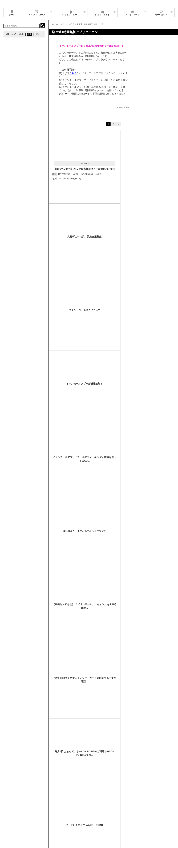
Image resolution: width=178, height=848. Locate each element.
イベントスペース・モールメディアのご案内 (91, 819)
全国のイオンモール (14, 824)
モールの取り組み (58, 824)
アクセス (38, 819)
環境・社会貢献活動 (37, 824)
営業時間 (26, 819)
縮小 (21, 34)
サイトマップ (11, 819)
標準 (29, 34)
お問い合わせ (121, 819)
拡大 (38, 34)
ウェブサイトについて (56, 819)
